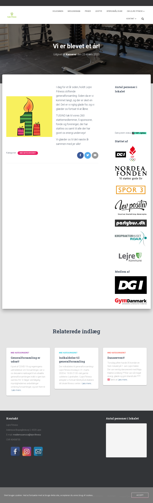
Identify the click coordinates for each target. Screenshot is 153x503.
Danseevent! (115, 357)
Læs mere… (17, 390)
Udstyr (98, 11)
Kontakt (131, 19)
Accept (139, 495)
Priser (88, 11)
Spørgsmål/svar (114, 11)
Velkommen (57, 11)
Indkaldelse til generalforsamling (72, 359)
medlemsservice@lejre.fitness (27, 434)
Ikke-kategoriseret (28, 153)
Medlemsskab (74, 11)
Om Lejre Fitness (135, 11)
